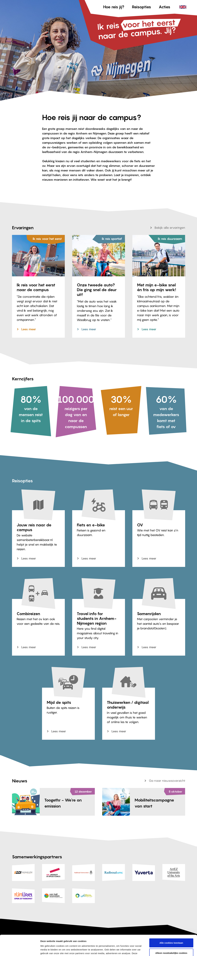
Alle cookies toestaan (171, 923)
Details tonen (47, 950)
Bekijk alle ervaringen (170, 228)
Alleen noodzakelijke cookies (171, 933)
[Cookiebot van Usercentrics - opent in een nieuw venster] (19, 950)
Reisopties (141, 6)
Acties (164, 6)
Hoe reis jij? (113, 6)
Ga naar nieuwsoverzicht (167, 781)
